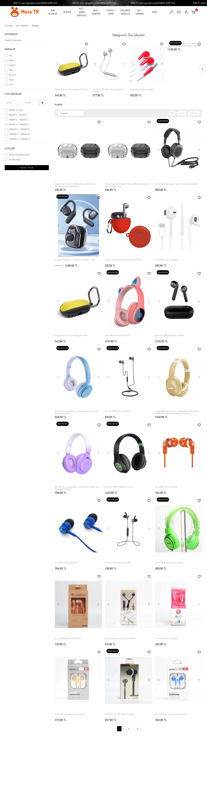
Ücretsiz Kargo (15, 159)
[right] (202, 69)
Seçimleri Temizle (26, 167)
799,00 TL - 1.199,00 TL (18, 119)
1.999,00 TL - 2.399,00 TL (19, 134)
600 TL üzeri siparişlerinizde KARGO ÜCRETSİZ (51, 3)
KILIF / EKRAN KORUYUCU (81, 12)
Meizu (11, 70)
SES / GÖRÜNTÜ (140, 12)
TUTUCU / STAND (111, 12)
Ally (10, 55)
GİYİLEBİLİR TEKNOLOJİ (125, 12)
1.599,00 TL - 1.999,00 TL (19, 129)
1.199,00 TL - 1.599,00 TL (19, 124)
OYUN (154, 12)
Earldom (12, 65)
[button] (193, 12)
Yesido (11, 79)
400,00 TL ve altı (16, 110)
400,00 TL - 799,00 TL (18, 114)
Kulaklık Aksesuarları (13, 40)
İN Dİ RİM (67, 12)
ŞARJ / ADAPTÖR (96, 12)
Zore (11, 84)
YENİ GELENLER (52, 12)
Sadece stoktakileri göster (19, 154)
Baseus (12, 60)
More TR (12, 74)
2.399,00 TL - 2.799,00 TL (19, 139)
